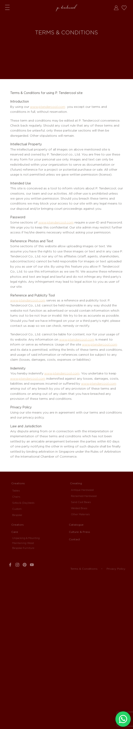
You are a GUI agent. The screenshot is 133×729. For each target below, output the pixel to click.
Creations (18, 483)
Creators (17, 524)
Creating (76, 483)
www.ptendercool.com (47, 106)
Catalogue (76, 524)
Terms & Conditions (84, 568)
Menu (7, 7)
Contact (74, 539)
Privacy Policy (116, 568)
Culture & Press (79, 532)
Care (14, 532)
